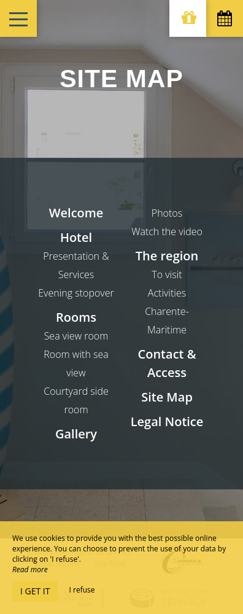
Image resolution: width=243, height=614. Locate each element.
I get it (35, 591)
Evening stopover (76, 293)
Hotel (76, 237)
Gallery (76, 434)
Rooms (76, 317)
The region (167, 255)
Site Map (167, 397)
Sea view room (76, 336)
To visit (167, 274)
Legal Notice (167, 421)
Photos (167, 213)
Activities (167, 293)
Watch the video (166, 231)
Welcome (76, 212)
